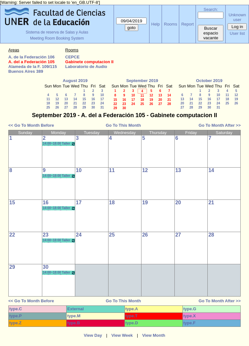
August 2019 (75, 80)
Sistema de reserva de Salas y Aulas (57, 32)
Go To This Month (123, 125)
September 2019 (142, 80)
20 (66, 103)
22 (84, 103)
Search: (211, 9)
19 (57, 103)
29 (84, 107)
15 (84, 99)
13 (66, 99)
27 (66, 107)
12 (57, 99)
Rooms (170, 24)
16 (93, 99)
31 (102, 107)
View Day (93, 335)
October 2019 (209, 80)
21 (75, 103)
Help (155, 24)
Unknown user (237, 17)
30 (93, 107)
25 (48, 107)
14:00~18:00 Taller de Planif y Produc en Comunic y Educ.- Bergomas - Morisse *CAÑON (59, 144)
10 (102, 95)
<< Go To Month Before (31, 125)
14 (75, 99)
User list (237, 33)
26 (57, 107)
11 (48, 99)
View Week (122, 335)
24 (102, 103)
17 (102, 99)
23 (93, 103)
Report (187, 24)
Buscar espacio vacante (210, 33)
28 (75, 107)
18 (48, 103)
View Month (153, 335)
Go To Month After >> (220, 125)
